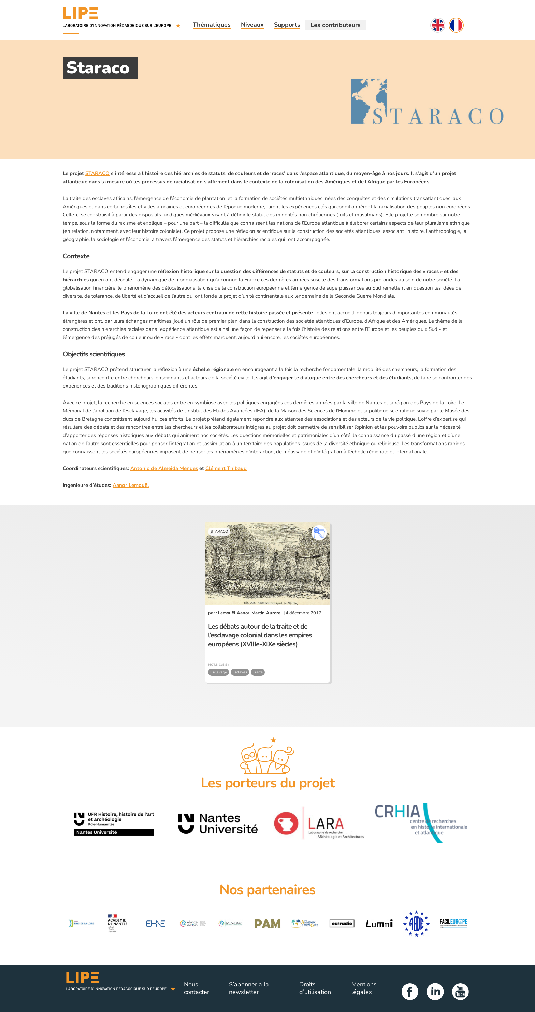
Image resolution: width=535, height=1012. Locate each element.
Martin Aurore (265, 613)
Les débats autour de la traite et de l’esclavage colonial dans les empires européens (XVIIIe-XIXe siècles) (260, 635)
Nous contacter (196, 988)
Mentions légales (364, 988)
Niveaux (252, 24)
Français (456, 25)
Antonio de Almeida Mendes (164, 468)
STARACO (97, 173)
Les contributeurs (335, 25)
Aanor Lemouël (131, 485)
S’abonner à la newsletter (249, 988)
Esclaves (240, 672)
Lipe (120, 988)
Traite (258, 672)
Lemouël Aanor (233, 613)
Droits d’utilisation (315, 988)
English (437, 25)
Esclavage (218, 672)
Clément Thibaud (226, 468)
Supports (287, 24)
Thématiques (212, 24)
